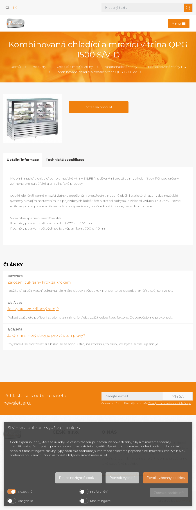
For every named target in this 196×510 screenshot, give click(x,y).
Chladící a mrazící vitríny (75, 67)
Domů (15, 67)
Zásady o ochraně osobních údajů (169, 403)
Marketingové (100, 501)
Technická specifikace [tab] (65, 160)
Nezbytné (25, 491)
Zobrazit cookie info (169, 493)
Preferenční (98, 491)
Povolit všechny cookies (166, 478)
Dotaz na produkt (98, 107)
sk (15, 7)
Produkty (39, 67)
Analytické (25, 501)
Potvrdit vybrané (122, 478)
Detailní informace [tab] (23, 160)
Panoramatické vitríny (120, 67)
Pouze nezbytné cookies (78, 478)
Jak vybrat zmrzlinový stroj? (33, 309)
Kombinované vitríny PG (167, 67)
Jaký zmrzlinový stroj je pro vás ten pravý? (46, 335)
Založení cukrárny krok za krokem (39, 282)
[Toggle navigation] (178, 23)
